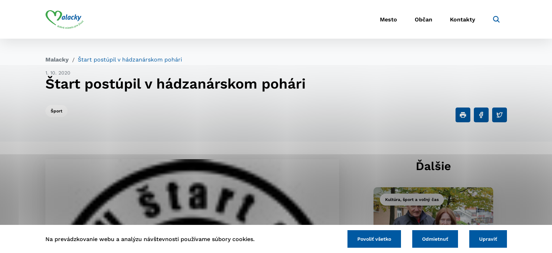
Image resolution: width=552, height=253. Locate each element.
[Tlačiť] (463, 115)
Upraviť (488, 239)
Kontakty (462, 19)
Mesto (388, 19)
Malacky (57, 59)
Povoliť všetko (374, 239)
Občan (423, 19)
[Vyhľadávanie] (496, 19)
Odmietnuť (435, 239)
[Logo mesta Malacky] (64, 19)
